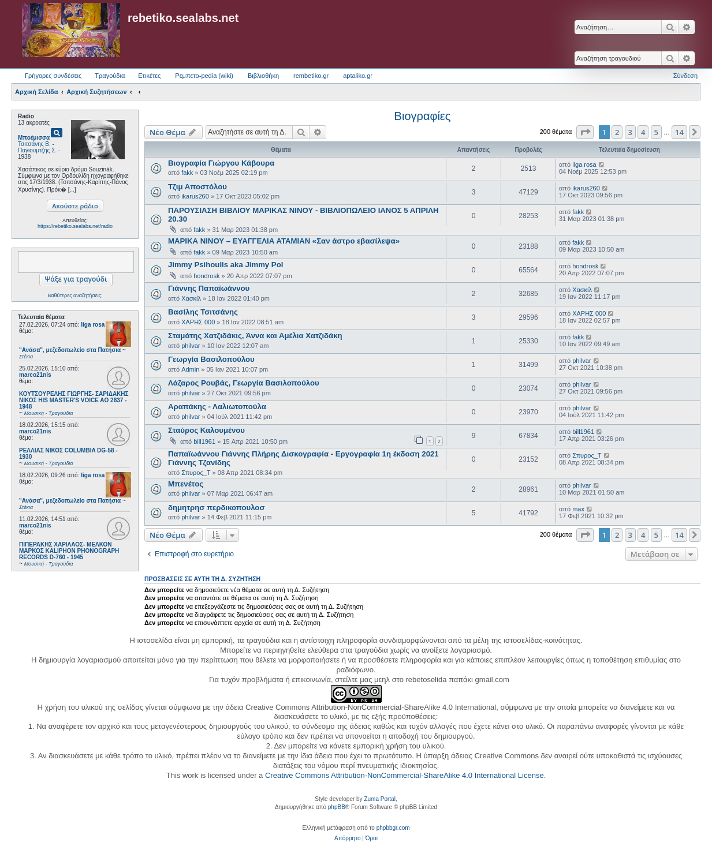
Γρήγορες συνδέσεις (53, 75)
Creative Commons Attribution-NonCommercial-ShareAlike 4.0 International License (404, 775)
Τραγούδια (110, 75)
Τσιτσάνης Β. (34, 144)
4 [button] (643, 132)
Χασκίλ (191, 298)
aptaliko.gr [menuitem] (357, 75)
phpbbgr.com (393, 828)
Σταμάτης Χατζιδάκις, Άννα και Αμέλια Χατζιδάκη (255, 335)
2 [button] (617, 132)
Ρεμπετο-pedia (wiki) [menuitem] (204, 75)
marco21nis (35, 375)
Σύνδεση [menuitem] (685, 75)
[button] (585, 132)
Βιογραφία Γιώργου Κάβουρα (221, 163)
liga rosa (93, 324)
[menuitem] (347, 838)
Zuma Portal (379, 799)
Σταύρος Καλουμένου (206, 430)
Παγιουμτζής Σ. (37, 150)
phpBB (336, 807)
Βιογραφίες (422, 116)
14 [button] (679, 132)
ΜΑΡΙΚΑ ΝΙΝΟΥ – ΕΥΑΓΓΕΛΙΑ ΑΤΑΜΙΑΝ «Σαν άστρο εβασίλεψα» (284, 241)
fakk (187, 172)
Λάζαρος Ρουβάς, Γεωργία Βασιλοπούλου (243, 383)
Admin (190, 369)
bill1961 (204, 441)
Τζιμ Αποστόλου (197, 186)
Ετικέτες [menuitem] (149, 75)
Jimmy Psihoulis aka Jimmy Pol (225, 264)
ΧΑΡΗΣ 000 (198, 322)
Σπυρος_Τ (195, 472)
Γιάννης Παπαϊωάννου (208, 288)
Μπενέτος (185, 484)
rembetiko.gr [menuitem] (311, 75)
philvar (190, 345)
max (578, 509)
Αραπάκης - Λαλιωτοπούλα (217, 406)
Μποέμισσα (34, 137)
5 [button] (656, 132)
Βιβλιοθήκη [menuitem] (263, 75)
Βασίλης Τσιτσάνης (203, 312)
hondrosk (206, 275)
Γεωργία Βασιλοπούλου (211, 359)
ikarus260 (195, 196)
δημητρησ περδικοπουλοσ (216, 507)
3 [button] (630, 132)
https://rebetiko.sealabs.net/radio (75, 226)
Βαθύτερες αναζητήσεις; (74, 295)
